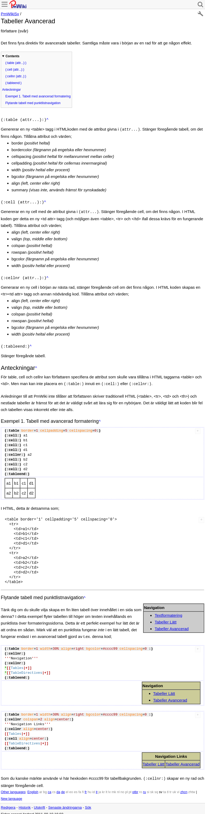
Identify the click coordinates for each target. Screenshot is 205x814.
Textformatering (168, 611)
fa (79, 788)
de (63, 788)
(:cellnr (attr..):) (15, 76)
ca (49, 788)
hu (89, 788)
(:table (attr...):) (15, 63)
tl (167, 788)
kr (103, 788)
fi (83, 788)
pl (126, 788)
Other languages (13, 788)
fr (86, 788)
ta (164, 788)
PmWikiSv (10, 14)
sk (152, 788)
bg (45, 788)
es (75, 788)
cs (54, 788)
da (58, 788)
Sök (88, 803)
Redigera (8, 803)
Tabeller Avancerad (171, 625)
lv (109, 788)
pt (130, 788)
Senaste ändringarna (65, 803)
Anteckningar (11, 90)
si (148, 788)
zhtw (191, 788)
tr (170, 788)
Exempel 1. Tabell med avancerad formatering (38, 96)
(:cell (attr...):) (14, 69)
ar (40, 788)
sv (160, 788)
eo (71, 788)
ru (144, 788)
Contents (12, 56)
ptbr (135, 788)
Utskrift (39, 803)
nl (118, 788)
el (67, 788)
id (93, 788)
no (122, 788)
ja (99, 788)
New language (11, 794)
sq (156, 788)
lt (106, 788)
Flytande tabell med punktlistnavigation (33, 103)
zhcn (183, 788)
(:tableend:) (13, 83)
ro (140, 788)
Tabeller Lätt (165, 618)
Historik (25, 803)
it (96, 788)
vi (178, 788)
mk (114, 788)
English (32, 788)
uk (174, 788)
